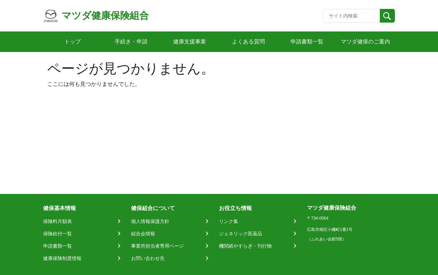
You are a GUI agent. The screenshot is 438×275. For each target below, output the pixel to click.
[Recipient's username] (351, 16)
